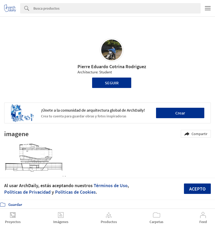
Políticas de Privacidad (27, 192)
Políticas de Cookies (75, 192)
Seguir (112, 82)
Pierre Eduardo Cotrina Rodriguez (111, 66)
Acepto (197, 189)
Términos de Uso (111, 185)
